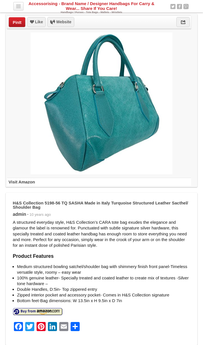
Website (60, 22)
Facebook (179, 6)
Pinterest (186, 6)
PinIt (17, 22)
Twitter (173, 6)
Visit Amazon (22, 181)
